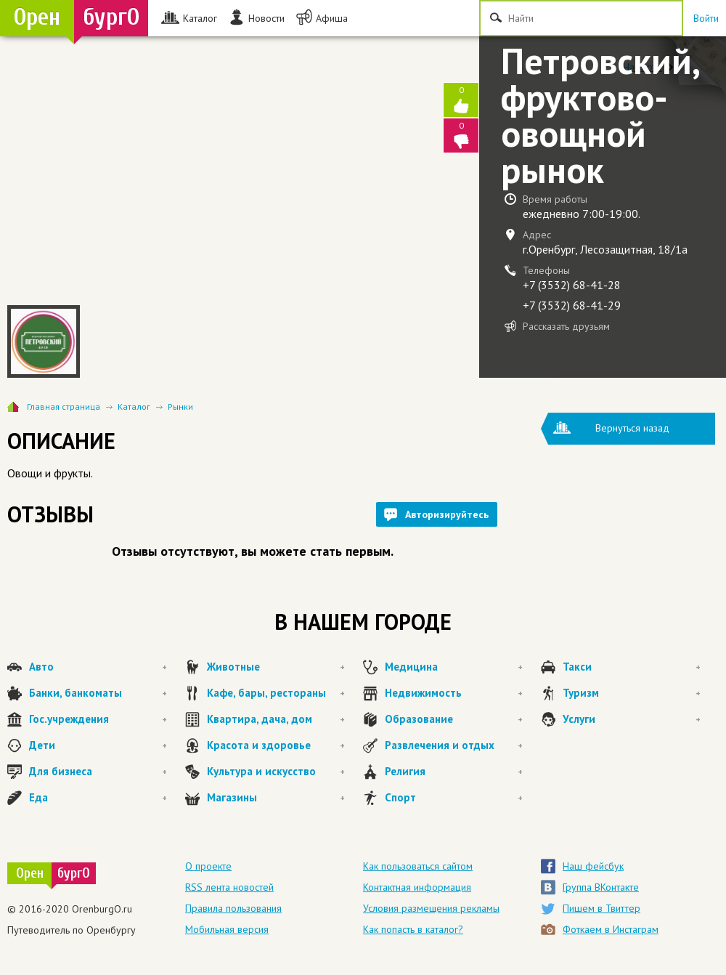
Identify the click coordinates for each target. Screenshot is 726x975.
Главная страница (63, 406)
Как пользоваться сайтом (418, 866)
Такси (632, 667)
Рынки (180, 406)
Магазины (276, 797)
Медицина (454, 667)
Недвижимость (454, 693)
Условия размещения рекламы (431, 908)
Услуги (632, 719)
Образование (454, 719)
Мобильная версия (227, 929)
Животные (276, 667)
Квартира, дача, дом (276, 719)
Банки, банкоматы (98, 693)
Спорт (454, 797)
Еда (98, 797)
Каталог (134, 406)
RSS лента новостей (229, 887)
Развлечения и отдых (454, 745)
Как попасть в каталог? (413, 929)
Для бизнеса (98, 771)
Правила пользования (233, 908)
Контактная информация (417, 887)
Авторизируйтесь (447, 514)
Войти (706, 18)
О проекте (208, 866)
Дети (98, 745)
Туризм (632, 693)
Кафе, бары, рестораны (276, 693)
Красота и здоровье (276, 745)
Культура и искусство (276, 771)
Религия (454, 771)
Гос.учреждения (98, 719)
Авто (98, 667)
